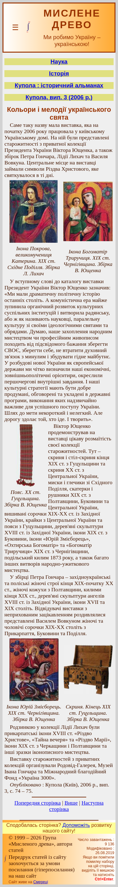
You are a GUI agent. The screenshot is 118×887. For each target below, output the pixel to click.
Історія (59, 73)
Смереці (40, 882)
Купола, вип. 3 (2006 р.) (58, 97)
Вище (71, 803)
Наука (59, 61)
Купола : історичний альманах (59, 85)
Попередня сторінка (37, 803)
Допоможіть (76, 825)
